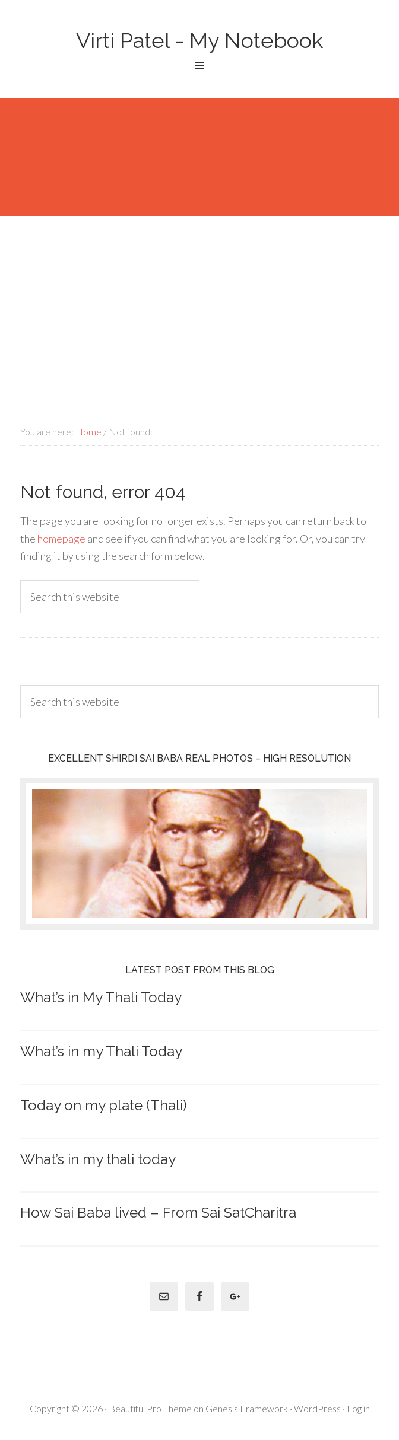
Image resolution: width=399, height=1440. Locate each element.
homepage (61, 538)
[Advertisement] (199, 305)
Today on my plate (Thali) (103, 1105)
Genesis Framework (246, 1408)
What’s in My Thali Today (101, 997)
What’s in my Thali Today (101, 1051)
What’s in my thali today (98, 1159)
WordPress (317, 1408)
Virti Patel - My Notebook (199, 40)
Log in (358, 1408)
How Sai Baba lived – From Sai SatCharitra (158, 1212)
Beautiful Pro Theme (150, 1408)
